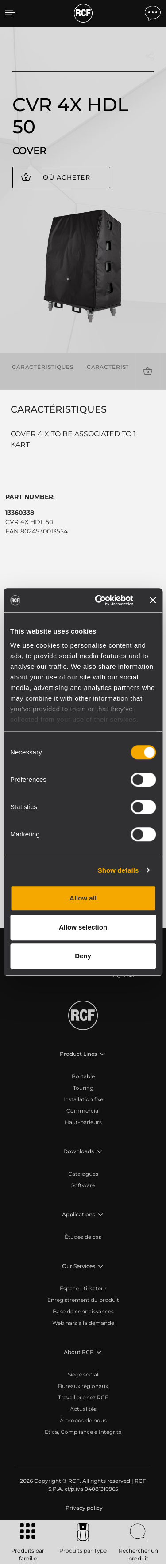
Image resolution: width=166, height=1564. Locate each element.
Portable (83, 1076)
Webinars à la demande (83, 1323)
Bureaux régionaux (83, 1386)
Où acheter (66, 177)
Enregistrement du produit (83, 1300)
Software (83, 1185)
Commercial (83, 1110)
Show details (118, 870)
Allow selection (83, 927)
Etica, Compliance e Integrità (83, 1432)
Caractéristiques (42, 367)
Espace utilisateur (83, 1288)
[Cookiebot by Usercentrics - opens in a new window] (99, 600)
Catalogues (83, 1173)
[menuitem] (83, 1508)
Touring (83, 1087)
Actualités (83, 1409)
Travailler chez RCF (83, 1397)
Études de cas (83, 1237)
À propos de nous (83, 1420)
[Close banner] (153, 600)
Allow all (83, 898)
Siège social (83, 1374)
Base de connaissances (83, 1311)
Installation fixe (83, 1099)
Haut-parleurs (83, 1122)
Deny (83, 956)
